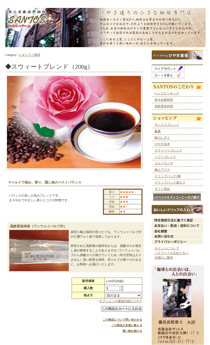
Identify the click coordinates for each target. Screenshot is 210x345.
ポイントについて (167, 248)
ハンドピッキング (167, 93)
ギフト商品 (162, 189)
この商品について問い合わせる (122, 319)
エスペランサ (164, 163)
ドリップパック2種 (168, 176)
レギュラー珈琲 (29, 55)
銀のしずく (162, 137)
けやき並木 (162, 144)
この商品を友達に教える (126, 325)
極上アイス (162, 169)
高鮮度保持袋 (164, 106)
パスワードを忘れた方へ (171, 253)
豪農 (158, 131)
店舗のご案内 (164, 257)
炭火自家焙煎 (164, 100)
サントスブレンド (167, 125)
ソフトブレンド (165, 157)
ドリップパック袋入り (170, 182)
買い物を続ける (132, 330)
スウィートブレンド (168, 150)
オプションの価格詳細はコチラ (120, 301)
